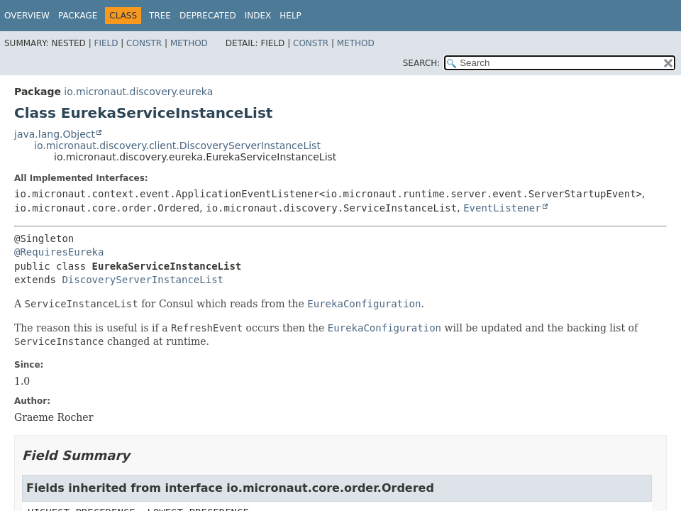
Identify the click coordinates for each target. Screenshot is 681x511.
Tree (160, 16)
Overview (27, 16)
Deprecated (207, 16)
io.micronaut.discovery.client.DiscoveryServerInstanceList (177, 145)
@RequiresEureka (59, 252)
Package (77, 16)
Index (258, 16)
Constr (144, 43)
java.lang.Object (54, 134)
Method (189, 43)
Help (290, 16)
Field (106, 43)
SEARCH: (422, 63)
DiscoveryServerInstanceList (142, 279)
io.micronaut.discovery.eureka (138, 91)
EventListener (502, 208)
